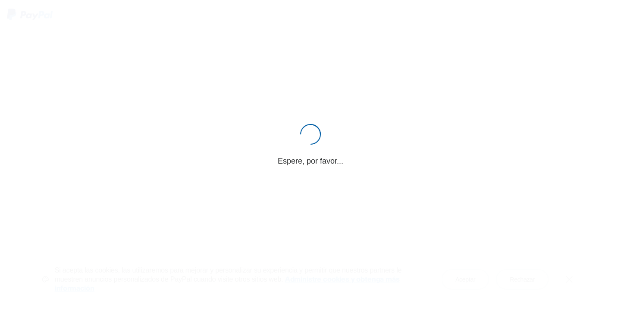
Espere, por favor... (310, 161)
